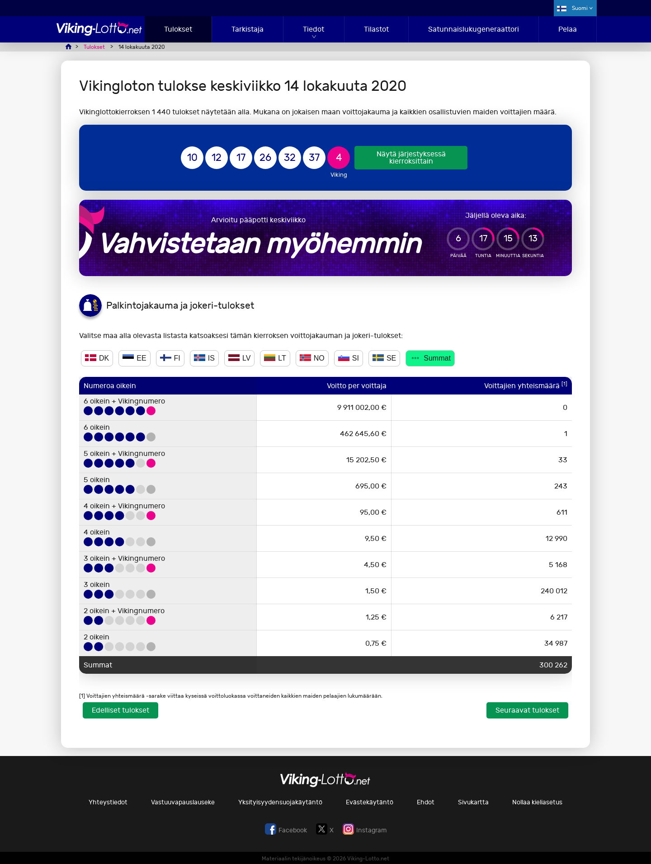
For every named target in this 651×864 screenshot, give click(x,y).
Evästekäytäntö (369, 802)
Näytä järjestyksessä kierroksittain (411, 157)
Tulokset (178, 29)
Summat (430, 358)
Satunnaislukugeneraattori (473, 29)
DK (97, 358)
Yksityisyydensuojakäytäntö (280, 802)
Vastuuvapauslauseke (183, 802)
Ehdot (425, 802)
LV (239, 358)
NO (312, 358)
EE (134, 358)
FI (170, 358)
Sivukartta (473, 802)
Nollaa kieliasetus (537, 802)
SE (384, 358)
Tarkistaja (247, 29)
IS (204, 358)
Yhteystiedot (108, 802)
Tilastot (376, 29)
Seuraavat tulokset (527, 710)
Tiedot (313, 29)
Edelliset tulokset (120, 710)
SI (348, 358)
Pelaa (567, 29)
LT (275, 358)
